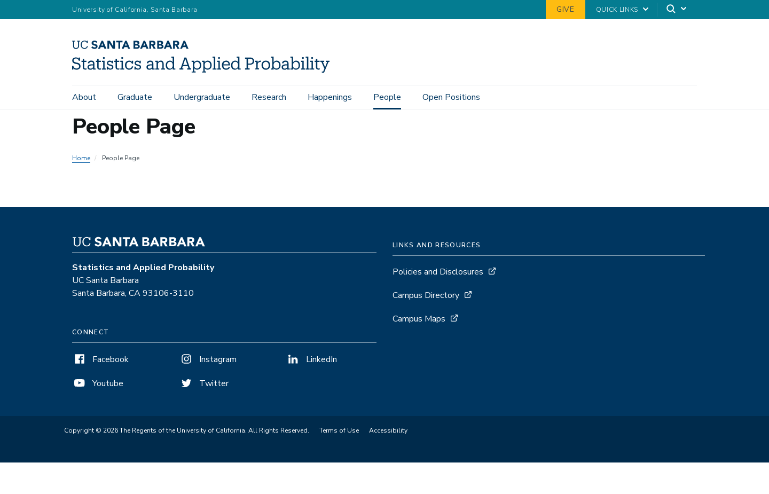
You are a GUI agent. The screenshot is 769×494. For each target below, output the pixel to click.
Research (269, 97)
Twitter (204, 383)
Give (565, 9)
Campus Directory (426, 295)
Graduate (134, 97)
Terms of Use (339, 430)
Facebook (100, 359)
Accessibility (388, 430)
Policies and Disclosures (438, 272)
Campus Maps (419, 319)
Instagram (208, 359)
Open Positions (451, 97)
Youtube (97, 383)
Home (81, 158)
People (387, 97)
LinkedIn (311, 359)
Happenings (330, 97)
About (84, 97)
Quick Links (617, 9)
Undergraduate (202, 97)
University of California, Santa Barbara (135, 9)
